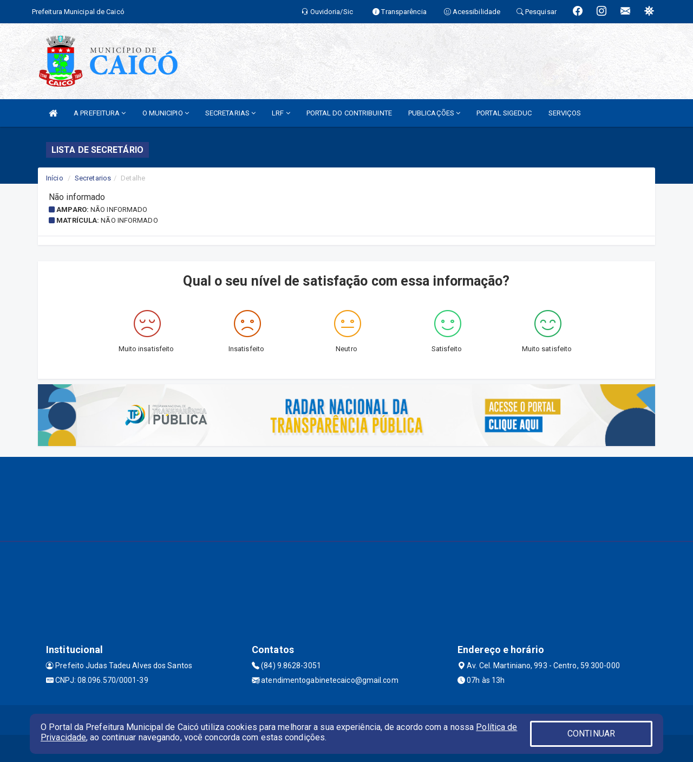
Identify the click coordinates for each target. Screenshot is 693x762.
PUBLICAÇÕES (434, 113)
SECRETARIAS (230, 113)
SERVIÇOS (564, 113)
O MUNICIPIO (165, 113)
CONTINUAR (591, 733)
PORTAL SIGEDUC (504, 113)
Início (54, 178)
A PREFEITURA (100, 113)
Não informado (118, 209)
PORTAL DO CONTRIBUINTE (349, 113)
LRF (281, 113)
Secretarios (93, 178)
